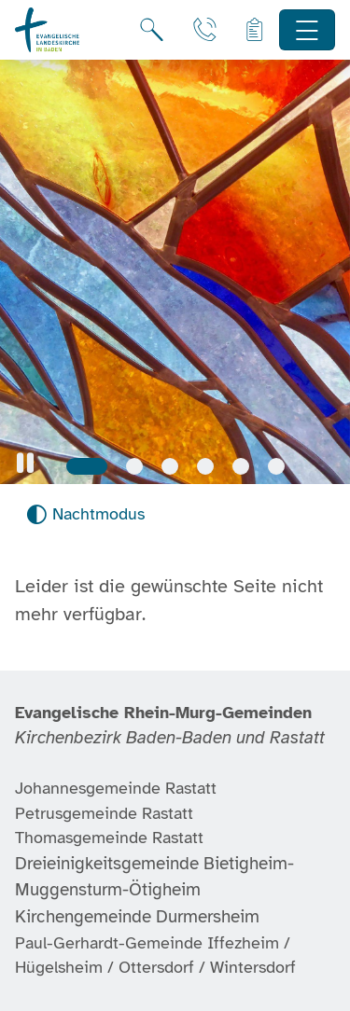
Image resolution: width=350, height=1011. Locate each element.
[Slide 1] (87, 466)
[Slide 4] (205, 466)
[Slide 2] (134, 466)
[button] (25, 463)
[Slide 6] (276, 466)
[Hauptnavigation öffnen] (307, 30)
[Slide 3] (170, 466)
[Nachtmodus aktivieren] (85, 514)
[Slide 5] (241, 466)
